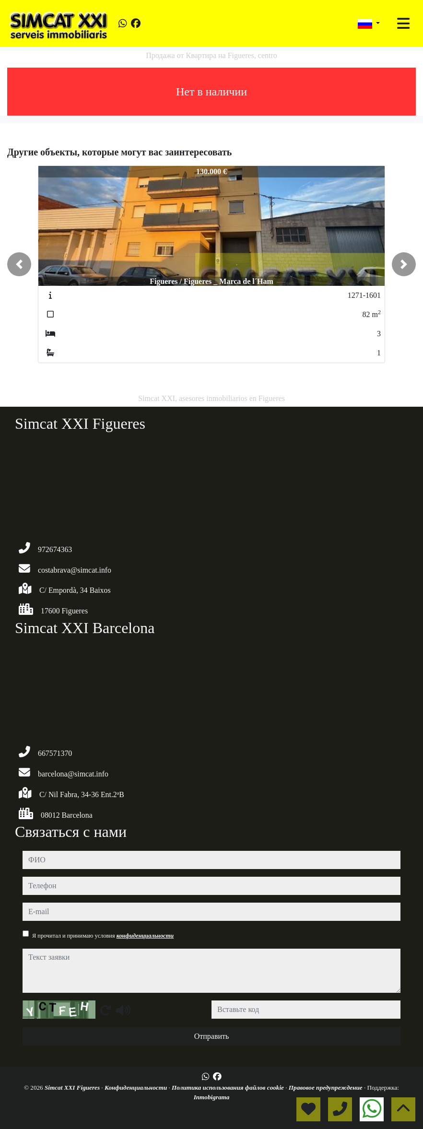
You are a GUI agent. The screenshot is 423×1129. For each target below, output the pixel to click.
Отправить (211, 1036)
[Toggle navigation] (403, 23)
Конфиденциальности (137, 1087)
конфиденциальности (145, 935)
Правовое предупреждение (326, 1087)
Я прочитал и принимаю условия (103, 935)
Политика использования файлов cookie (228, 1087)
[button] (19, 264)
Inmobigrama (212, 1097)
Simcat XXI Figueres (73, 1087)
